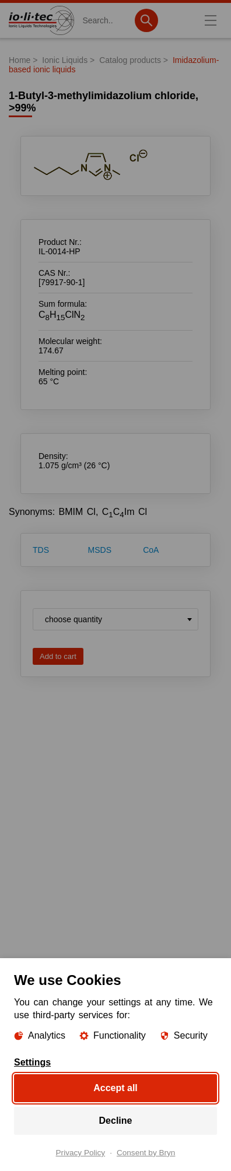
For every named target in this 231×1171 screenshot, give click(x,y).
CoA (151, 550)
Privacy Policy (81, 1153)
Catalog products (130, 60)
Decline (115, 1121)
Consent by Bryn (146, 1153)
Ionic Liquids (65, 60)
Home (19, 60)
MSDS (99, 550)
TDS (41, 550)
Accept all (115, 1088)
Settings (32, 1062)
